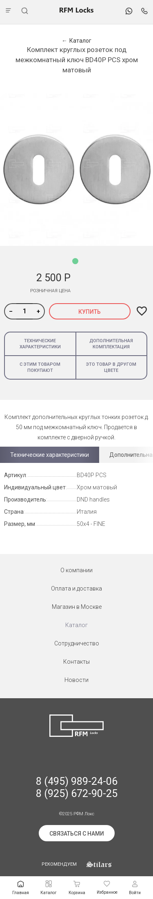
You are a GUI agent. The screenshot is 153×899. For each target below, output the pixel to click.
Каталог (76, 625)
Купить (89, 311)
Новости (76, 680)
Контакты (76, 661)
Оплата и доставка (76, 588)
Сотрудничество (76, 643)
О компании (76, 570)
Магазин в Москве (77, 607)
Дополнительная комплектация (111, 344)
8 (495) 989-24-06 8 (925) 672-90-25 (77, 787)
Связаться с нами (76, 833)
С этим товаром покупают (40, 367)
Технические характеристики (40, 344)
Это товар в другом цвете (111, 367)
